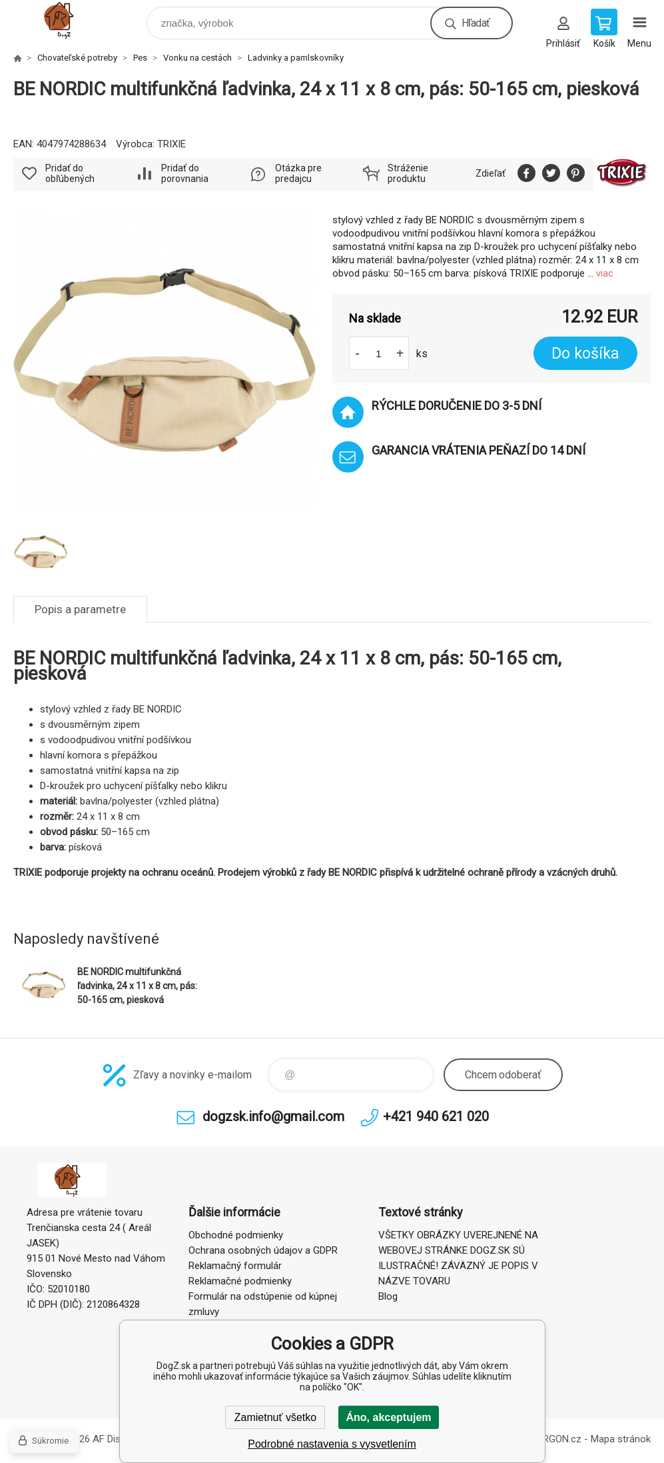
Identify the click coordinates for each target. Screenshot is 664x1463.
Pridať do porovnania (184, 173)
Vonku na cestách (197, 58)
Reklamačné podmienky (240, 1281)
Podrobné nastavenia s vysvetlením (332, 1444)
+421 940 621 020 (436, 1116)
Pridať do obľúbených (70, 173)
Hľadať (476, 23)
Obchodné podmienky (235, 1235)
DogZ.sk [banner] (72, 19)
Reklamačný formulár (235, 1266)
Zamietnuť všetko (275, 1417)
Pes (140, 58)
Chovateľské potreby (77, 58)
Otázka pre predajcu (298, 173)
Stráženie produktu (408, 173)
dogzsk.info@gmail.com (273, 1116)
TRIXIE (171, 144)
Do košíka (585, 354)
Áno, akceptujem (388, 1417)
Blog (388, 1296)
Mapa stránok (621, 1439)
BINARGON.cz (551, 1439)
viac (604, 273)
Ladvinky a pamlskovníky (296, 58)
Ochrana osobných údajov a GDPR (263, 1250)
